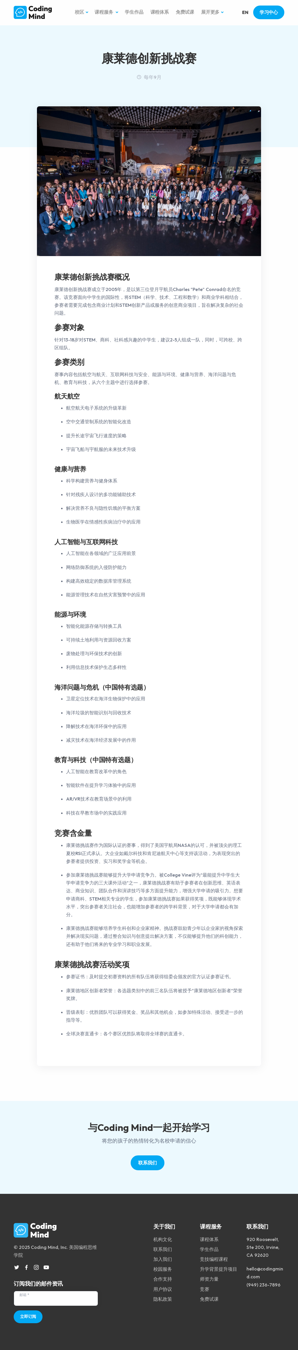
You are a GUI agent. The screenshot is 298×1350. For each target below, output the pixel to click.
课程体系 (159, 12)
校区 (79, 12)
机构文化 (162, 1237)
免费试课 (185, 12)
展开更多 (210, 12)
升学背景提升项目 (218, 1267)
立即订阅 (28, 1314)
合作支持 (162, 1277)
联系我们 (147, 1163)
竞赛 (204, 1287)
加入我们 (162, 1257)
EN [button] (245, 13)
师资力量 (209, 1277)
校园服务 (162, 1267)
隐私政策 (162, 1297)
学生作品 (134, 12)
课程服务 (104, 12)
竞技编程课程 (214, 1257)
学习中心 (269, 13)
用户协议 (162, 1287)
